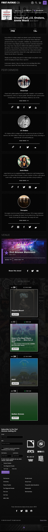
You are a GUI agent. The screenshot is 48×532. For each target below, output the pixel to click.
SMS (2, 441)
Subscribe (5, 473)
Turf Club (4, 470)
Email (2, 435)
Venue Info (19, 260)
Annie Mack (24, 171)
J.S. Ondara (24, 131)
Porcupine (24, 211)
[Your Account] (32, 2)
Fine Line (13, 470)
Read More (23, 101)
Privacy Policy (43, 521)
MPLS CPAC (6, 499)
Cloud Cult (24, 91)
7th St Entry (6, 483)
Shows (7, 260)
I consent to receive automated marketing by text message (10, 450)
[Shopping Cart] (40, 3)
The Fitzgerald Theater (7, 467)
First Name (4, 454)
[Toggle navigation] (45, 3)
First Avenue (7, 479)
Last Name (15, 454)
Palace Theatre (6, 464)
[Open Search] (36, 3)
